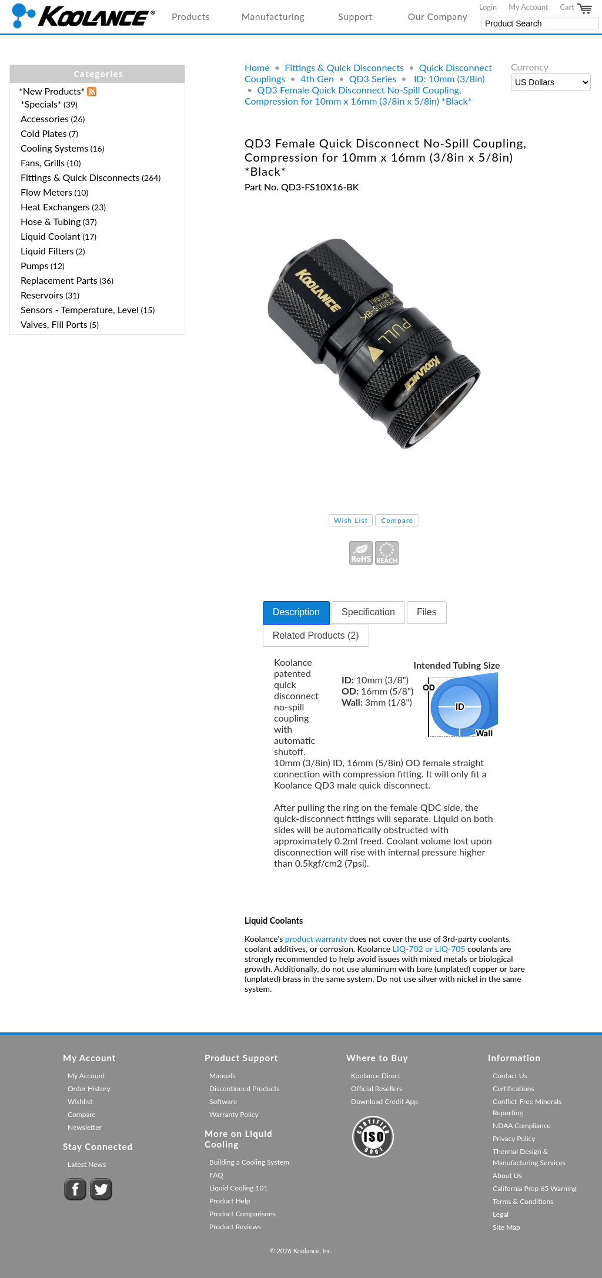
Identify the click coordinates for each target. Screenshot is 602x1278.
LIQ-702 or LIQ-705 (429, 949)
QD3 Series (372, 78)
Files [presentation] (427, 612)
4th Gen (317, 78)
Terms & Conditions (523, 1201)
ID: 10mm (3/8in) (448, 78)
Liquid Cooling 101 (238, 1187)
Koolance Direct (375, 1075)
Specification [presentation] (368, 612)
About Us (507, 1175)
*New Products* (52, 90)
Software (223, 1101)
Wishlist (80, 1101)
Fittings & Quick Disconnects (344, 67)
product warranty (316, 939)
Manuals (222, 1075)
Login (488, 7)
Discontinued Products (244, 1088)
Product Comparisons (242, 1213)
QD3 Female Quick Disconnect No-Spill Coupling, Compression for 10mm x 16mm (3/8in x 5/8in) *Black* (358, 95)
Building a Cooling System (249, 1162)
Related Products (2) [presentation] (316, 635)
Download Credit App (384, 1101)
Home (257, 67)
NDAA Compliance (522, 1125)
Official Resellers (376, 1088)
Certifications (513, 1088)
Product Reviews (235, 1226)
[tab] (296, 613)
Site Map (506, 1227)
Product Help (229, 1200)
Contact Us (510, 1075)
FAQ (216, 1174)
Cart (576, 8)
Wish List (351, 520)
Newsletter (85, 1127)
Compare (397, 520)
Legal (501, 1214)
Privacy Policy (514, 1138)
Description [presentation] (296, 612)
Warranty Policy (234, 1114)
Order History (89, 1088)
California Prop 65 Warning (535, 1188)
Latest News (87, 1164)
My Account (528, 7)
